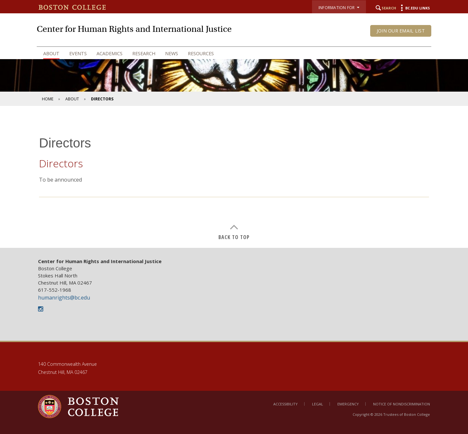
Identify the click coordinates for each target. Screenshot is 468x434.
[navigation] (234, 53)
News (171, 53)
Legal (317, 404)
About (51, 53)
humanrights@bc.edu (64, 297)
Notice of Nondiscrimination (401, 404)
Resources (201, 53)
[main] (234, 182)
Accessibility (285, 404)
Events (78, 53)
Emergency (348, 404)
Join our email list (401, 31)
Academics (110, 53)
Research (143, 53)
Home (47, 99)
